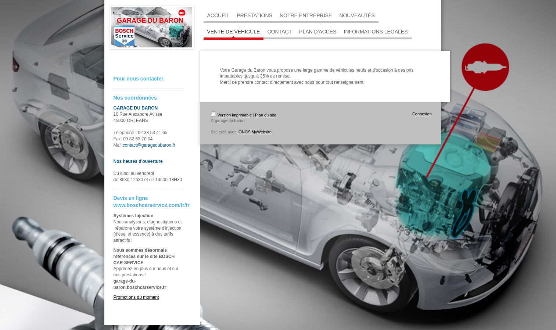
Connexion (422, 114)
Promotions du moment (136, 297)
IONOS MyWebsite (254, 132)
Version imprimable (231, 115)
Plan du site (265, 115)
